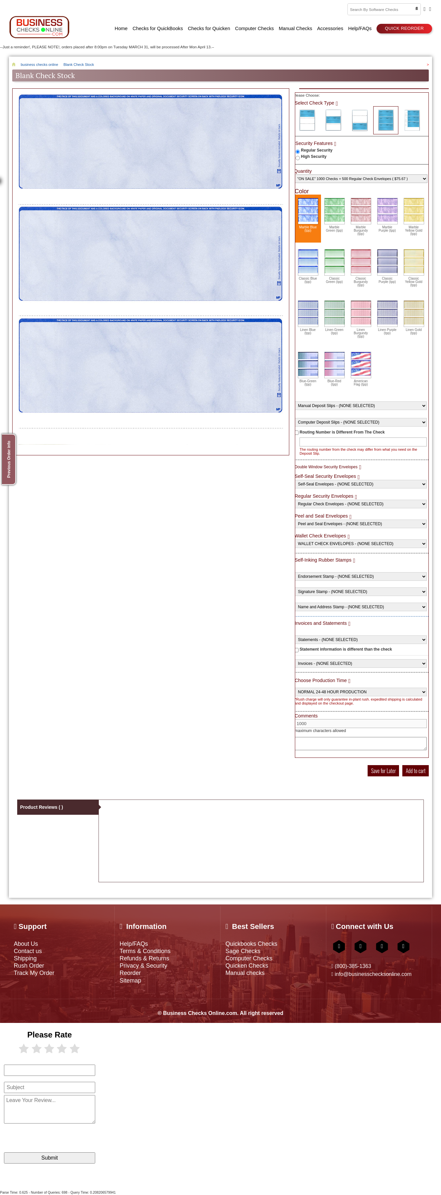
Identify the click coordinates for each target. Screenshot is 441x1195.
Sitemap (130, 980)
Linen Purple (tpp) (387, 317)
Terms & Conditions (145, 951)
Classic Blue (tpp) (308, 266)
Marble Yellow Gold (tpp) (414, 217)
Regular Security (316, 150)
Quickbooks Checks (251, 944)
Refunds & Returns (144, 958)
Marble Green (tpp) (334, 215)
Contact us (28, 951)
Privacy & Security (143, 965)
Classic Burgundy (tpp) (361, 268)
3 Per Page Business (385, 120)
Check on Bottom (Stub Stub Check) (359, 120)
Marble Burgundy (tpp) (361, 217)
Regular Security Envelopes (324, 496)
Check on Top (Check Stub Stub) (307, 120)
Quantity (303, 171)
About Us (26, 944)
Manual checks (245, 973)
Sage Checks (243, 951)
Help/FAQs (134, 944)
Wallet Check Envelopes (320, 535)
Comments (306, 715)
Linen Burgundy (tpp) (361, 319)
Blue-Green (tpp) (308, 369)
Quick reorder (404, 28)
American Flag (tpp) (361, 369)
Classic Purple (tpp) (387, 266)
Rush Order (29, 965)
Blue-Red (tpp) (334, 369)
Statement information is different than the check (346, 649)
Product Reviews (41, 807)
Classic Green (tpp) (334, 266)
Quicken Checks (246, 965)
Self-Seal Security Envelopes (325, 476)
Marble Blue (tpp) (308, 215)
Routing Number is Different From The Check (342, 432)
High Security (313, 156)
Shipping (25, 958)
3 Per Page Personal (412, 120)
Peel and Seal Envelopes (321, 516)
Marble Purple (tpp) (387, 215)
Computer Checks (248, 958)
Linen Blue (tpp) (308, 317)
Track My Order (34, 973)
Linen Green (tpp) (334, 317)
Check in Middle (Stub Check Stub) (333, 120)
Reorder (130, 973)
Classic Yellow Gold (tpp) (414, 268)
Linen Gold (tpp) (414, 317)
